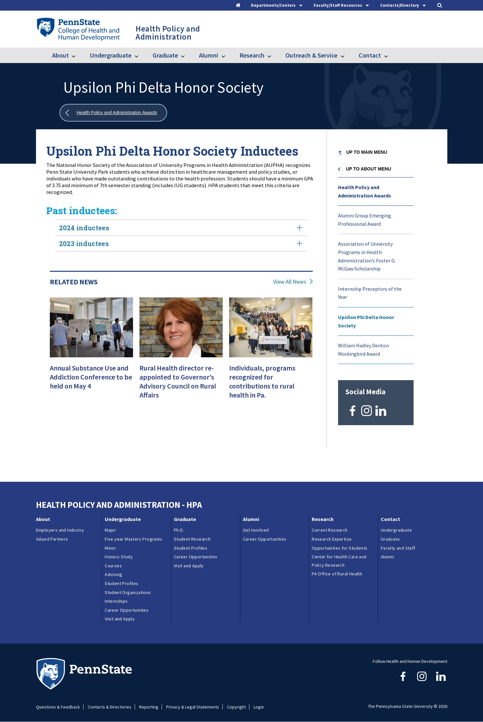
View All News (289, 281)
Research (251, 55)
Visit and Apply (120, 619)
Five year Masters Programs (133, 539)
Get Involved (256, 530)
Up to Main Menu (366, 152)
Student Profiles (121, 583)
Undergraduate (110, 55)
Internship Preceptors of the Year (370, 293)
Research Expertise (332, 539)
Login (259, 707)
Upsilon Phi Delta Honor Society (366, 321)
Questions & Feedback (58, 707)
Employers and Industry (60, 530)
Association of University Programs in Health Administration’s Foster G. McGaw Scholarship (367, 256)
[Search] (439, 5)
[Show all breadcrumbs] (113, 113)
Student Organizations (128, 592)
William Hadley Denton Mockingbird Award (363, 349)
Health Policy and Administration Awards (364, 191)
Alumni (208, 55)
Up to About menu (368, 168)
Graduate (165, 55)
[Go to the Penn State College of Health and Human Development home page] (78, 29)
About (60, 55)
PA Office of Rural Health (337, 574)
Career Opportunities (126, 610)
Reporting (148, 707)
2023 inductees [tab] (181, 243)
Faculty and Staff (398, 548)
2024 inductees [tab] (181, 228)
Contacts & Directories (109, 707)
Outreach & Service (311, 55)
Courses (113, 566)
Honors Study (119, 557)
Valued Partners (52, 539)
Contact (370, 55)
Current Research (329, 530)
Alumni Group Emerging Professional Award (364, 219)
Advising (113, 574)
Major (110, 530)
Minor (110, 548)
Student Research (192, 539)
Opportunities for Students (339, 548)
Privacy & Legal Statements (192, 707)
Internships (116, 601)
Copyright (236, 707)
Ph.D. (179, 530)
